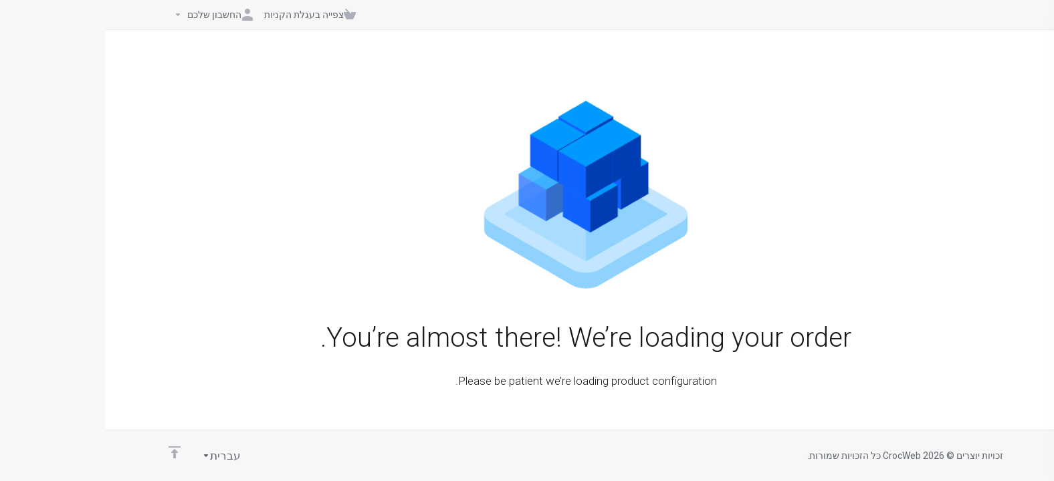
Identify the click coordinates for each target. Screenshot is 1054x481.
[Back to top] (69, 452)
